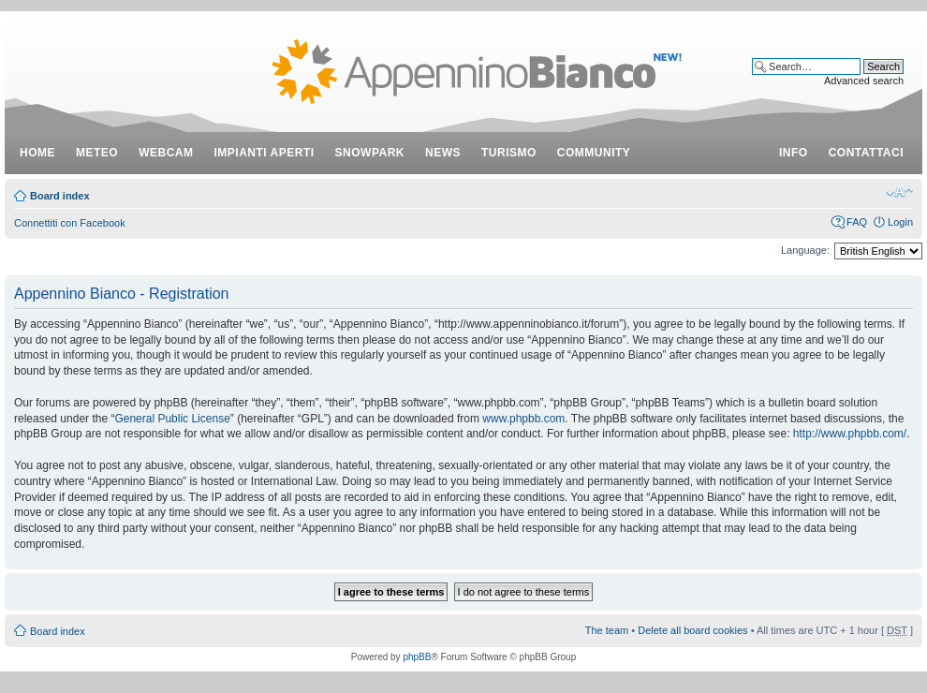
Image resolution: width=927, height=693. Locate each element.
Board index (60, 195)
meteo (97, 152)
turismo (509, 152)
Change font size (899, 192)
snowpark (370, 152)
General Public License (171, 418)
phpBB (417, 657)
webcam (166, 152)
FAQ (856, 222)
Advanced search (864, 80)
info (793, 152)
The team (606, 630)
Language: (805, 250)
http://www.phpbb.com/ (849, 433)
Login (900, 222)
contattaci (866, 152)
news (443, 152)
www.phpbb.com (523, 418)
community (594, 152)
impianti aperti (264, 152)
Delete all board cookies (692, 630)
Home (37, 152)
